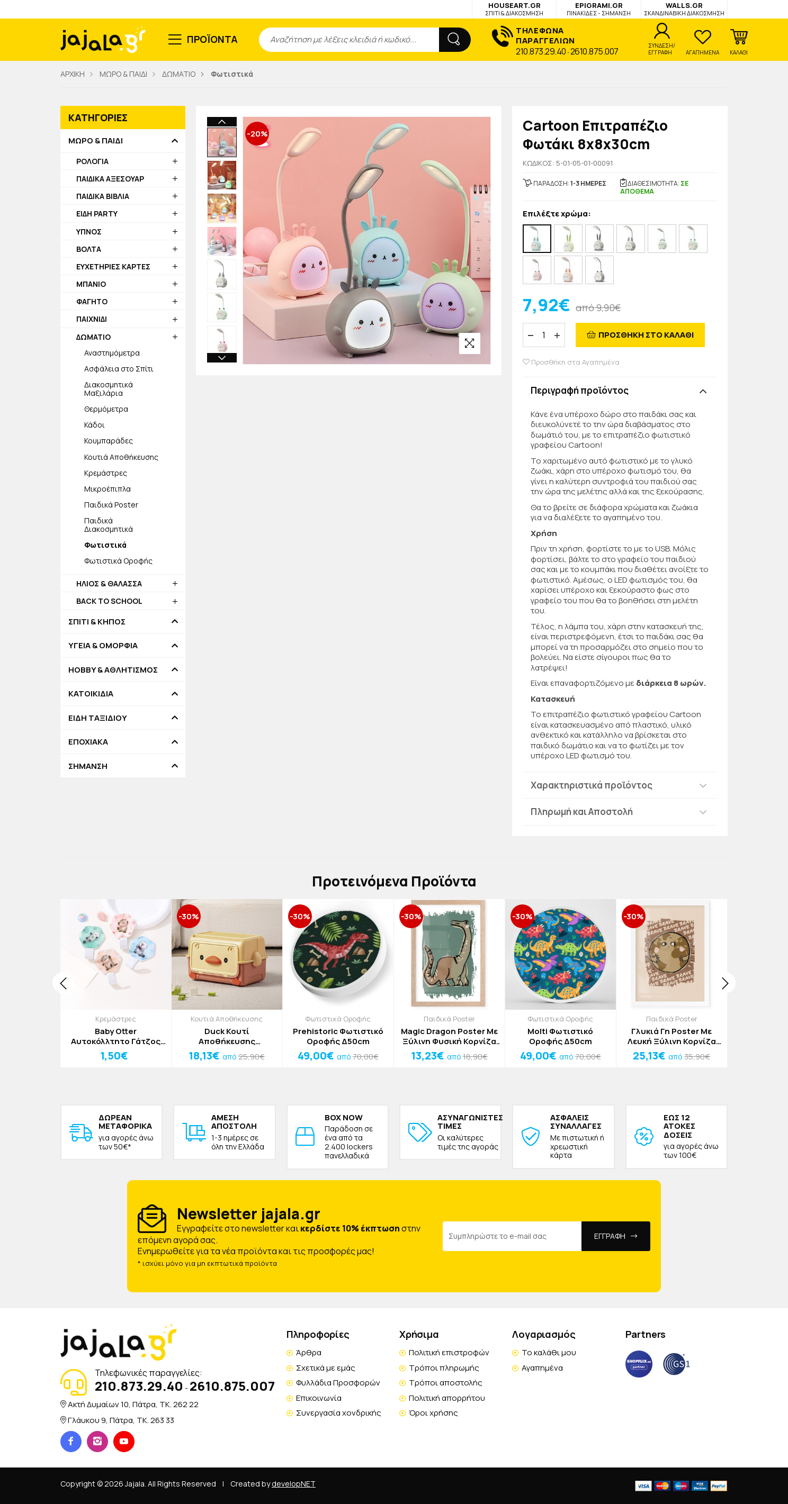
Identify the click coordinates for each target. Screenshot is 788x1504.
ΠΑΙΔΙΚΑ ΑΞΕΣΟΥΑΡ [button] (110, 179)
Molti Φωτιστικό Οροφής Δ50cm (560, 1036)
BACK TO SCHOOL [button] (109, 601)
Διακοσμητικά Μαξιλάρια (108, 388)
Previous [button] (222, 121)
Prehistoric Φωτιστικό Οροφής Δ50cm (338, 1036)
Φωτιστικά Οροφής (118, 561)
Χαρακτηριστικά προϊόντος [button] (591, 785)
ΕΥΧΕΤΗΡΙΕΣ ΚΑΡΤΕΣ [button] (113, 266)
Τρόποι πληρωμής (444, 1367)
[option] (222, 142)
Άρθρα (308, 1352)
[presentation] (63, 982)
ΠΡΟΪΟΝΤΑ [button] (212, 39)
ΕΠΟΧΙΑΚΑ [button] (88, 742)
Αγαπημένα (542, 1367)
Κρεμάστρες (105, 473)
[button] (739, 42)
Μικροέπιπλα (107, 489)
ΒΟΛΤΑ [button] (88, 249)
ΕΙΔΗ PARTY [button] (97, 214)
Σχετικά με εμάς (325, 1367)
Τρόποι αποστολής (445, 1382)
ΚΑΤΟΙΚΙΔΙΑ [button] (90, 693)
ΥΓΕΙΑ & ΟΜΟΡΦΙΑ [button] (103, 645)
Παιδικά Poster (111, 505)
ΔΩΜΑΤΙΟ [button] (93, 337)
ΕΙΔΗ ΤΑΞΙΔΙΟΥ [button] (97, 718)
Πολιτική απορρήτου (447, 1397)
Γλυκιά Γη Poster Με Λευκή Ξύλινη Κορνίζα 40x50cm (672, 1036)
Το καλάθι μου (549, 1352)
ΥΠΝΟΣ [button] (89, 231)
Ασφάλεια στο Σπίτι (119, 369)
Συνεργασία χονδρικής (338, 1412)
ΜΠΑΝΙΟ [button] (91, 284)
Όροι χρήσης (433, 1412)
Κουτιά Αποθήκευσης (121, 457)
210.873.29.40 (541, 51)
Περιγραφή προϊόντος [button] (580, 390)
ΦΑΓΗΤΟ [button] (92, 301)
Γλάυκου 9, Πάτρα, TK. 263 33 (121, 1420)
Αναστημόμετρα (112, 353)
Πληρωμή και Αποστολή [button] (582, 811)
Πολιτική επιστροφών (449, 1352)
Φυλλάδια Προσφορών (338, 1382)
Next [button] (222, 357)
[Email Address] (512, 1236)
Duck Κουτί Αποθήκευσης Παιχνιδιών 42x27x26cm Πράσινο (226, 1036)
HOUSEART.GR (514, 9)
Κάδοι (94, 425)
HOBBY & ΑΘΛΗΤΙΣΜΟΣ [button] (113, 670)
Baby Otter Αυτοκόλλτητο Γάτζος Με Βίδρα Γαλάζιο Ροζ (115, 1036)
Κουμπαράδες (108, 441)
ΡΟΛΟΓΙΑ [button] (92, 161)
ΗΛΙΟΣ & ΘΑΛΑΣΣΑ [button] (109, 583)
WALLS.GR (684, 9)
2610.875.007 (594, 51)
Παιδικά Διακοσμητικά (108, 524)
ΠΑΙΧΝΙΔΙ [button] (91, 319)
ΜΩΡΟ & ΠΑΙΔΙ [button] (95, 140)
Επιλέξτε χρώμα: (557, 214)
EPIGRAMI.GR (599, 9)
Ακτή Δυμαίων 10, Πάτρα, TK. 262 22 (133, 1404)
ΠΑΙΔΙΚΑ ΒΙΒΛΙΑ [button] (102, 196)
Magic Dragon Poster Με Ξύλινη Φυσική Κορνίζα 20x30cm (449, 1036)
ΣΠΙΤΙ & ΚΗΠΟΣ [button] (97, 622)
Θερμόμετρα (106, 409)
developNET (294, 1484)
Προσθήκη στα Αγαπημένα (571, 362)
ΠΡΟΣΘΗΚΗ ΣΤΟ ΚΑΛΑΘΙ (646, 334)
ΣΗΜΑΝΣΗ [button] (88, 766)
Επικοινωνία (319, 1397)
